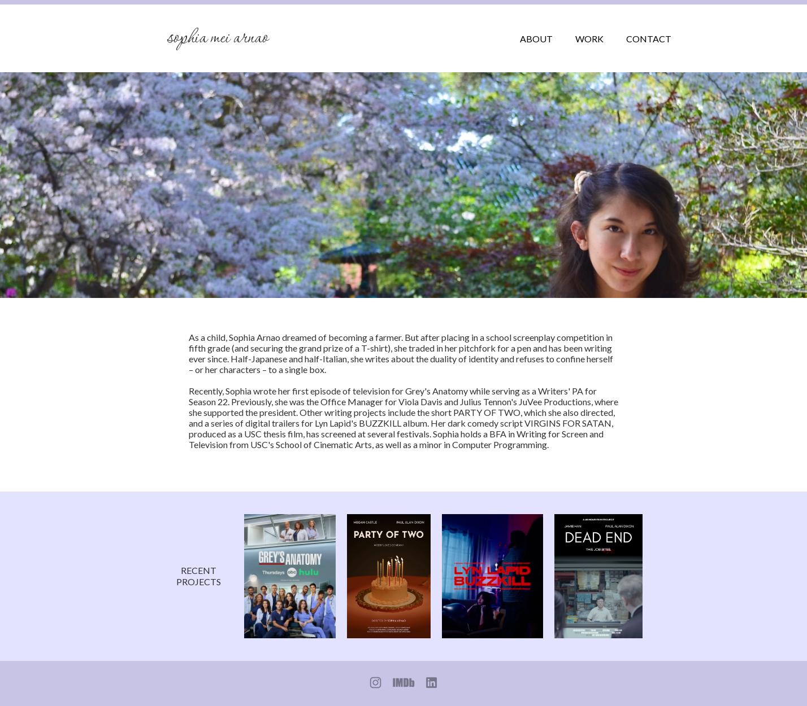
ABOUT (536, 38)
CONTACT (648, 38)
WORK (589, 38)
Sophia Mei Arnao (217, 38)
